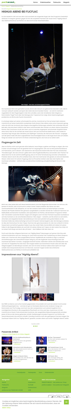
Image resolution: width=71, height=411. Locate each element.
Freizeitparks (21, 372)
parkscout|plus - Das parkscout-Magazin (55, 385)
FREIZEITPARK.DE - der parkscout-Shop (54, 382)
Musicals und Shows (17, 9)
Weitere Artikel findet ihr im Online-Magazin (16, 334)
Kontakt (30, 385)
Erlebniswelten (45, 2)
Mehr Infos (6, 408)
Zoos (40, 372)
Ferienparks (32, 372)
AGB (29, 390)
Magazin (66, 2)
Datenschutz (32, 387)
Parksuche (57, 2)
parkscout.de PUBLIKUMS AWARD (12, 390)
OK (66, 402)
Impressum (32, 382)
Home (35, 2)
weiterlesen (17, 344)
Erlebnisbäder (49, 372)
